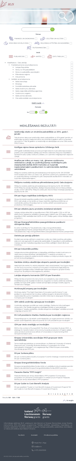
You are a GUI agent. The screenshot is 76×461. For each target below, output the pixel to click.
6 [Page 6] (64, 394)
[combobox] (36, 29)
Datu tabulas (58, 56)
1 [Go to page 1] (53, 394)
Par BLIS (21, 435)
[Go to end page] (72, 394)
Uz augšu (68, 400)
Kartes (38, 56)
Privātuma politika (51, 435)
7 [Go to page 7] (67, 394)
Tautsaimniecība (39, 48)
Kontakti (34, 435)
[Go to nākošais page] (69, 394)
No (28, 112)
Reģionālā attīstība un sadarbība (54, 43)
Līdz (43, 110)
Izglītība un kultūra (54, 39)
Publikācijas (19, 56)
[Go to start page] (48, 394)
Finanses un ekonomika (24, 39)
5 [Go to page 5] (62, 394)
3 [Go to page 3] (57, 394)
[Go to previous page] (51, 394)
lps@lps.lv (38, 446)
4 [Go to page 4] (60, 394)
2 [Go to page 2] (55, 394)
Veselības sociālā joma (18, 43)
